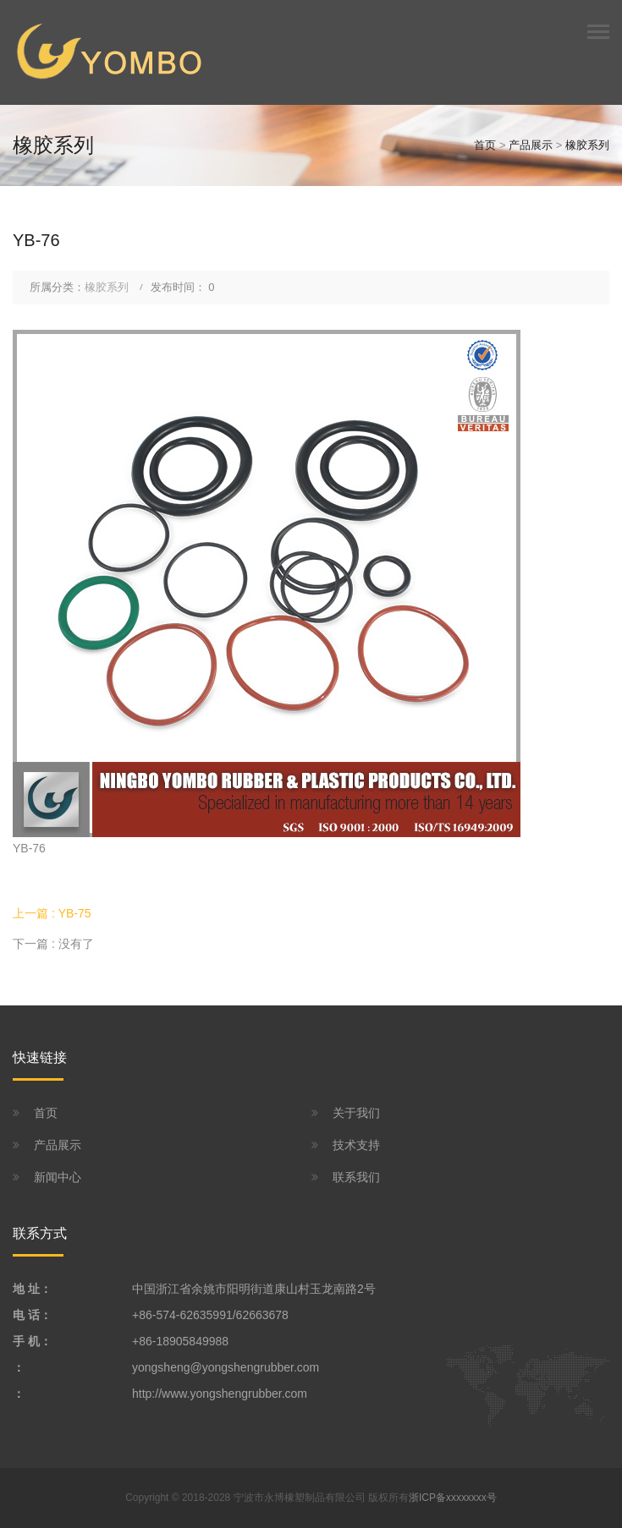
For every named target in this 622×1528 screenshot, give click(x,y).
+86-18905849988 (180, 1341)
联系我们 (356, 1177)
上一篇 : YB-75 (52, 913)
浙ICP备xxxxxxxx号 (453, 1497)
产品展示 (531, 145)
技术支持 (356, 1145)
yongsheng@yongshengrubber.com (225, 1367)
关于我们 (356, 1113)
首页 (485, 145)
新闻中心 (57, 1177)
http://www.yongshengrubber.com (219, 1393)
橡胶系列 (587, 145)
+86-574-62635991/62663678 (210, 1315)
